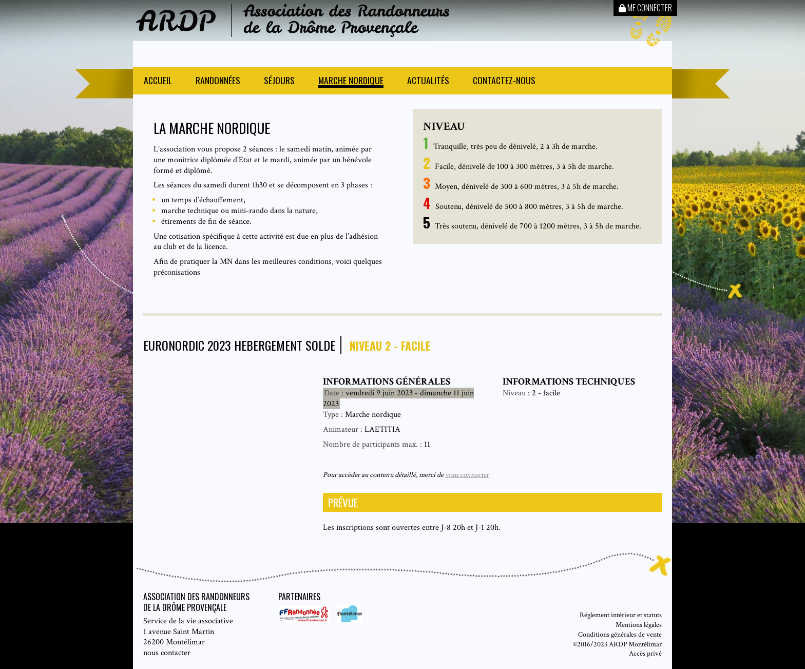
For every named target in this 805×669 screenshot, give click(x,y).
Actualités (428, 81)
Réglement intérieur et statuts (621, 615)
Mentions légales (639, 624)
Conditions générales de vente (620, 634)
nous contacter (166, 652)
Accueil (158, 81)
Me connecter (645, 8)
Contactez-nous (504, 81)
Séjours (279, 81)
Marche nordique (351, 81)
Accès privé (645, 653)
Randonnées (218, 81)
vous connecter (467, 475)
